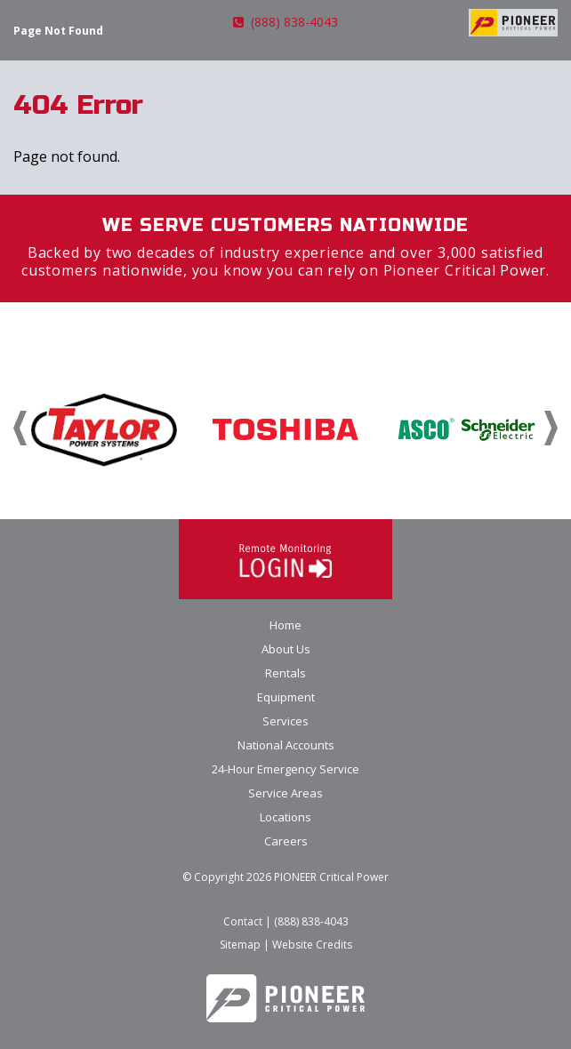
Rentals (285, 673)
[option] (104, 428)
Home (285, 625)
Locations (285, 817)
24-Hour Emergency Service (285, 769)
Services (285, 721)
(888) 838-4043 (285, 21)
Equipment (286, 697)
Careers (286, 841)
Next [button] (551, 428)
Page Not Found (58, 30)
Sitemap (240, 944)
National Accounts (285, 745)
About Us (285, 649)
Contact (242, 921)
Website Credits (312, 944)
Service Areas (285, 793)
